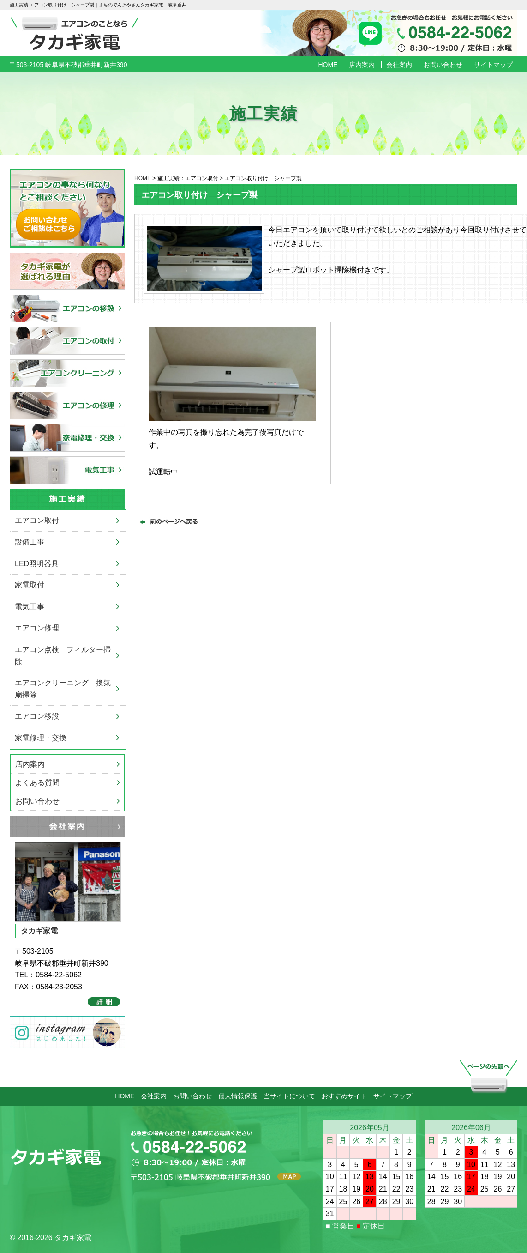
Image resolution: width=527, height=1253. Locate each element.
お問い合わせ (443, 64)
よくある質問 (37, 783)
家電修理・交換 (40, 738)
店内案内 (362, 64)
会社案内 (399, 64)
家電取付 (29, 585)
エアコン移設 (37, 716)
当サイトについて (289, 1096)
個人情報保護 (237, 1096)
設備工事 (29, 542)
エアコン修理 (37, 628)
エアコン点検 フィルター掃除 (63, 656)
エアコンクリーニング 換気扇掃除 (63, 689)
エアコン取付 (37, 520)
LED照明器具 (37, 564)
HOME (327, 64)
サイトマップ (493, 64)
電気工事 (29, 607)
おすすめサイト (344, 1096)
